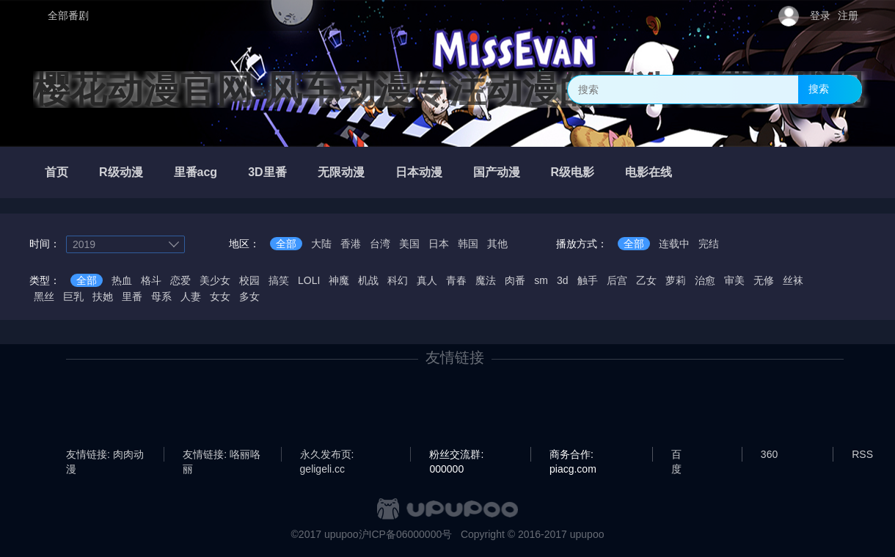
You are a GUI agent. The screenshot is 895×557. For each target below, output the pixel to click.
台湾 (380, 244)
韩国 (468, 244)
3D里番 (267, 172)
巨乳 (73, 296)
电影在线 (648, 172)
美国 (409, 244)
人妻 (190, 296)
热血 (122, 280)
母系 (161, 296)
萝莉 (675, 280)
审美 (734, 280)
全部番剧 (68, 15)
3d (563, 280)
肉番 (515, 280)
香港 (350, 244)
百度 (676, 455)
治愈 (705, 280)
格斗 (151, 280)
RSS (862, 454)
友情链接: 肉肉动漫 (105, 455)
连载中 (674, 244)
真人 (427, 280)
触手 (587, 280)
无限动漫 (341, 172)
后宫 (617, 280)
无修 (763, 280)
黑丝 (44, 296)
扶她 (102, 296)
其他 (497, 244)
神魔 (339, 280)
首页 (56, 172)
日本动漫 (418, 172)
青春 (456, 280)
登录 (820, 15)
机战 (368, 280)
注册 (848, 15)
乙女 (646, 280)
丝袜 (793, 280)
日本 (438, 244)
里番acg (196, 172)
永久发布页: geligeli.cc (327, 455)
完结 (708, 244)
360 (769, 454)
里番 (132, 296)
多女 (249, 296)
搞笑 (278, 280)
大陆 (321, 244)
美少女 (215, 280)
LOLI (309, 280)
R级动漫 (121, 172)
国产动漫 (496, 172)
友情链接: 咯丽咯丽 (221, 455)
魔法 (485, 280)
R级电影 (573, 172)
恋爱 (180, 280)
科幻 (397, 280)
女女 (220, 296)
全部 (286, 244)
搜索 (818, 89)
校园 (249, 280)
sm (541, 280)
